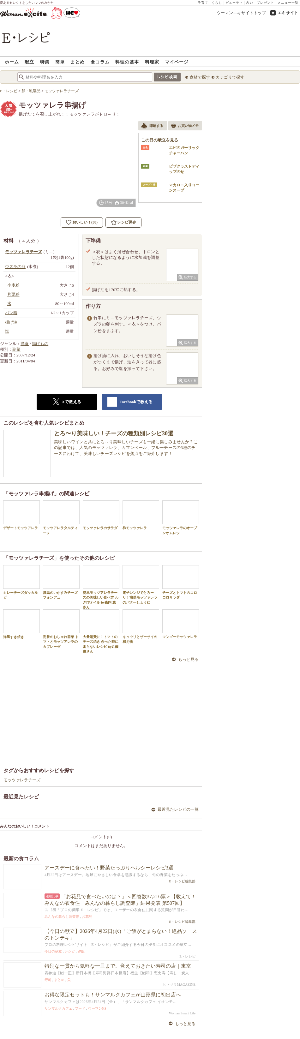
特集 (45, 62)
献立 (29, 62)
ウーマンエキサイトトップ (241, 12)
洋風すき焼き (21, 624)
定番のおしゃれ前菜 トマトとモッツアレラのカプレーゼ (61, 628)
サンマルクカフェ (58, 1008)
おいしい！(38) (85, 222)
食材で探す (199, 77)
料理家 (152, 62)
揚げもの (40, 343)
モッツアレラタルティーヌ (61, 517)
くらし (217, 2)
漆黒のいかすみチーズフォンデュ (61, 582)
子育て (203, 2)
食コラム (100, 62)
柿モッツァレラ (141, 515)
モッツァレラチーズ (21, 780)
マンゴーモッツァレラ (180, 624)
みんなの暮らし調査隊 (62, 916)
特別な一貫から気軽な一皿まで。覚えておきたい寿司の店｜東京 (118, 966)
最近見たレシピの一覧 (178, 809)
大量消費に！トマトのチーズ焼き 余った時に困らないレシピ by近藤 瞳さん (101, 631)
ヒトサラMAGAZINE (179, 984)
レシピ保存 (126, 222)
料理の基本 (127, 62)
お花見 (87, 916)
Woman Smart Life (182, 1013)
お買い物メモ (185, 126)
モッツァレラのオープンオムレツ (180, 517)
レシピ (69, 951)
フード (80, 1008)
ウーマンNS (97, 1008)
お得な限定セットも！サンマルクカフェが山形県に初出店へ (113, 994)
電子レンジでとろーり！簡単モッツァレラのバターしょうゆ (141, 584)
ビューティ (234, 2)
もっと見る (188, 659)
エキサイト (288, 12)
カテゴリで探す (230, 77)
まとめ (77, 62)
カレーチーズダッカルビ (21, 582)
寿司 (48, 980)
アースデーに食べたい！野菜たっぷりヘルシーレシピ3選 (109, 867)
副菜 (16, 349)
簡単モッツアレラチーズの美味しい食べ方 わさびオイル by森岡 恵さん (101, 587)
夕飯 (81, 951)
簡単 (60, 62)
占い (249, 2)
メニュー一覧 (288, 2)
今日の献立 (53, 951)
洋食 (25, 343)
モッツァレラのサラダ (101, 515)
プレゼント (265, 2)
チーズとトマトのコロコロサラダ (180, 582)
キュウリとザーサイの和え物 (141, 626)
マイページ (177, 62)
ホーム (12, 62)
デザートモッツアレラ (21, 515)
